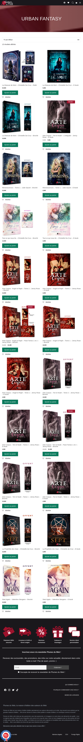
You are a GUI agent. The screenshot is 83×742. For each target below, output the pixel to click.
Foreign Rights (75, 734)
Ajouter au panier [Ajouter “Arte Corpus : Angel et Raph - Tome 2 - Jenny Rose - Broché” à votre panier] (10, 298)
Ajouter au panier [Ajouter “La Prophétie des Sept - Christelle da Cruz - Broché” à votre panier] (10, 556)
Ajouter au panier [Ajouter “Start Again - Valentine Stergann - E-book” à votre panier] (50, 607)
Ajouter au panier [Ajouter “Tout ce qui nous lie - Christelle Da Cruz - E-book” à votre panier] (50, 246)
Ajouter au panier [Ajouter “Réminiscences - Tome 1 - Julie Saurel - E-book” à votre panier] (50, 195)
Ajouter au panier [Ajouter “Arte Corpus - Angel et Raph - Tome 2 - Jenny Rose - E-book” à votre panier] (50, 298)
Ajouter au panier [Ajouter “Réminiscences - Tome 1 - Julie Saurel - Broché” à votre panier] (10, 195)
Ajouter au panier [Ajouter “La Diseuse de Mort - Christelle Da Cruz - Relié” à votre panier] (10, 93)
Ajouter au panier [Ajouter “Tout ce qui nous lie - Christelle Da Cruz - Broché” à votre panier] (10, 246)
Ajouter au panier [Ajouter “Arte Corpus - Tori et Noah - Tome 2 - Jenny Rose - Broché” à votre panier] (50, 402)
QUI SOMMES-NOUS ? (72, 684)
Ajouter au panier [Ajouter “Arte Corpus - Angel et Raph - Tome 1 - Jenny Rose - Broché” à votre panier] (50, 350)
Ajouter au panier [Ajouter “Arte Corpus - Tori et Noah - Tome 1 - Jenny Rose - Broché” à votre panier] (10, 506)
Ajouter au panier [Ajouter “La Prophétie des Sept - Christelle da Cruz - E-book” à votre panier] (50, 556)
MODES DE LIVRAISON (72, 695)
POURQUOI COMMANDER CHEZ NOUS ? (66, 690)
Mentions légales (57, 734)
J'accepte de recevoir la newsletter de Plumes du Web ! (41, 672)
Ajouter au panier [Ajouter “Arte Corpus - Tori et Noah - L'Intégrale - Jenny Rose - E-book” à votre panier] (50, 145)
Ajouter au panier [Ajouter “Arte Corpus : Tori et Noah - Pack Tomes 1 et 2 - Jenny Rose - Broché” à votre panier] (50, 454)
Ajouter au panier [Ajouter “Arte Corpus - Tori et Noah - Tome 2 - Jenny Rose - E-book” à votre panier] (10, 454)
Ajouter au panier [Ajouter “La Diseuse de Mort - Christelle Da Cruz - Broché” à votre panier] (10, 145)
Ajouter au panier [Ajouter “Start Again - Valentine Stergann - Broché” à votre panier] (10, 607)
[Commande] (41, 39)
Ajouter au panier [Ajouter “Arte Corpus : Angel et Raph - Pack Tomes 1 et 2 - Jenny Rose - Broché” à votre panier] (10, 350)
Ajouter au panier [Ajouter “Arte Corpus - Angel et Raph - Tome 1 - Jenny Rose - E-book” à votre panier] (10, 402)
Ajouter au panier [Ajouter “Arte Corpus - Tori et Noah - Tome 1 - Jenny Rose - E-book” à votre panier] (50, 506)
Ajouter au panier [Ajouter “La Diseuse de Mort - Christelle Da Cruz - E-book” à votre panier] (50, 93)
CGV (66, 734)
